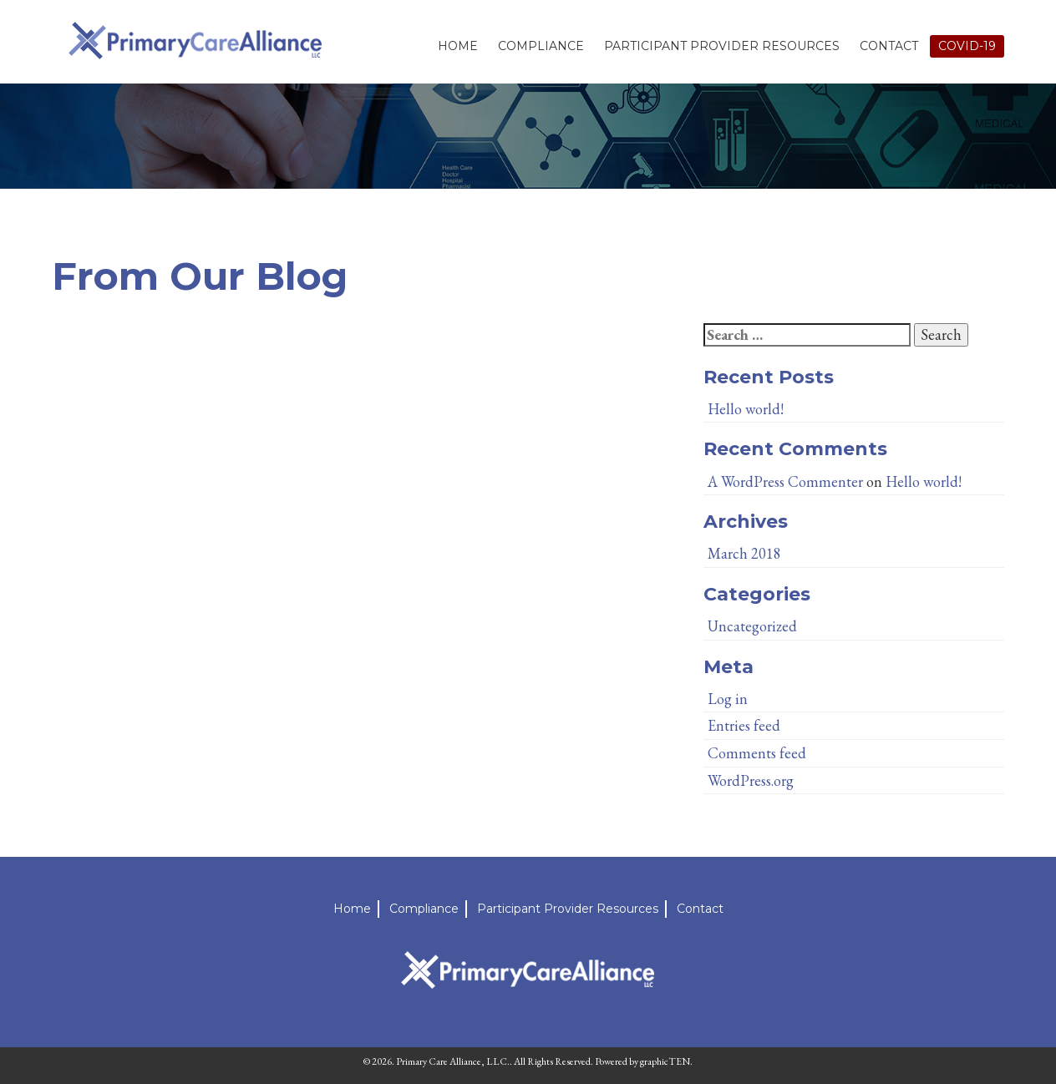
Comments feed (757, 752)
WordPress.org (751, 780)
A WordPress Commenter (785, 481)
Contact (889, 45)
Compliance (541, 45)
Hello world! (746, 408)
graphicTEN (665, 1061)
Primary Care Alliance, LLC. (453, 1061)
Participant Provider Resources (722, 45)
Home (458, 45)
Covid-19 (967, 45)
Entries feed (744, 725)
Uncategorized (752, 626)
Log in (728, 698)
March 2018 (744, 553)
